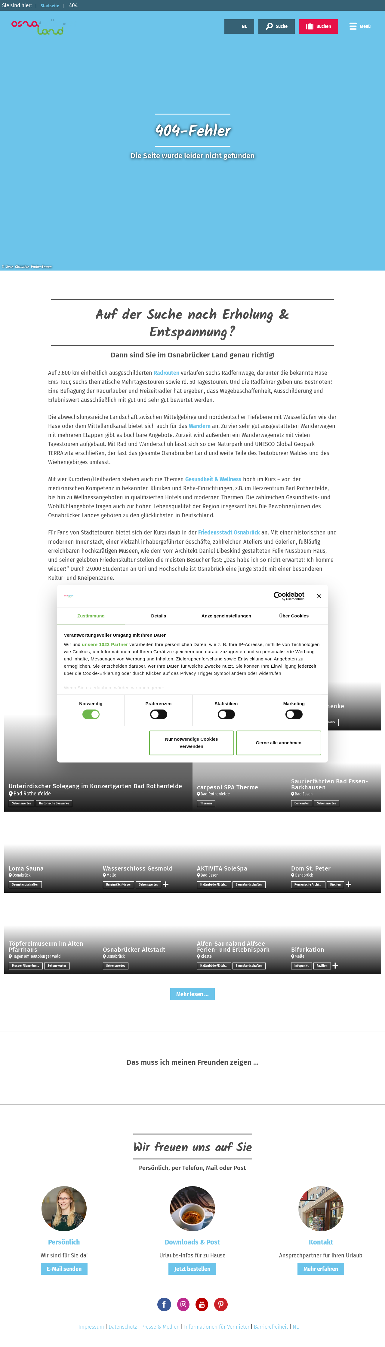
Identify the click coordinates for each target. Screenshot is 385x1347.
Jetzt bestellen (192, 1268)
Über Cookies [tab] (294, 615)
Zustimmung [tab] (91, 615)
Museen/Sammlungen (27, 965)
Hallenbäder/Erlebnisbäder (215, 884)
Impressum (91, 1326)
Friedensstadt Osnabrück (229, 532)
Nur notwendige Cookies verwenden (191, 743)
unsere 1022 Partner (105, 644)
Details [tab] (158, 615)
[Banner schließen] (319, 596)
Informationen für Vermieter (216, 1326)
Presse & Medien (160, 1326)
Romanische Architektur (309, 884)
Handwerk (330, 722)
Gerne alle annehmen (279, 743)
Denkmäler (302, 803)
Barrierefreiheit (271, 1326)
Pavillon (323, 965)
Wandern (200, 426)
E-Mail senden (64, 1268)
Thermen (206, 803)
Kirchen (335, 884)
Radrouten (167, 372)
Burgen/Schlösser (119, 884)
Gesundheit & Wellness (213, 479)
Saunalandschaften (26, 884)
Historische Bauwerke (56, 803)
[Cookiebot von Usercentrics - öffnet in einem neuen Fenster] (278, 595)
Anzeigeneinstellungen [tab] (226, 615)
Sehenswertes (22, 803)
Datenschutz (123, 1326)
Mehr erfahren (320, 1268)
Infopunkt (301, 965)
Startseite (53, 5)
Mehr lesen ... (192, 994)
